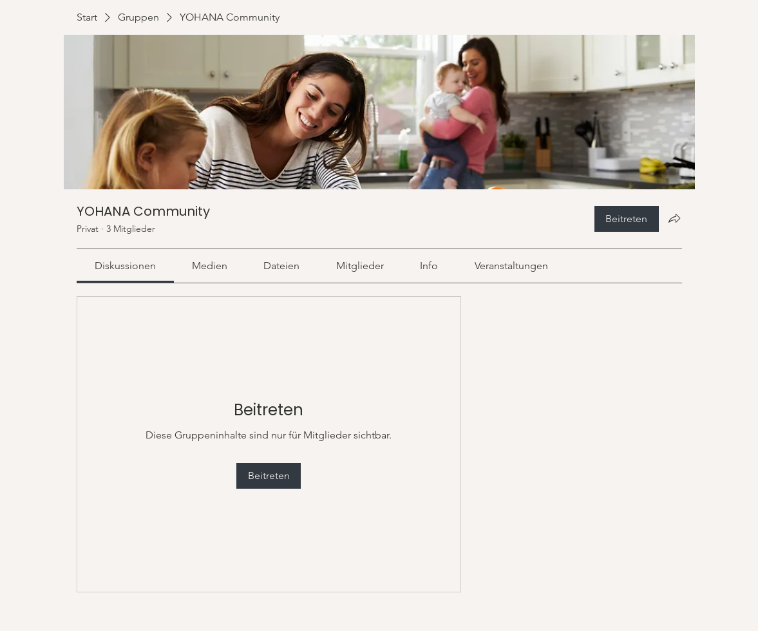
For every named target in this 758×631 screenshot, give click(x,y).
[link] (125, 265)
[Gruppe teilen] (674, 218)
